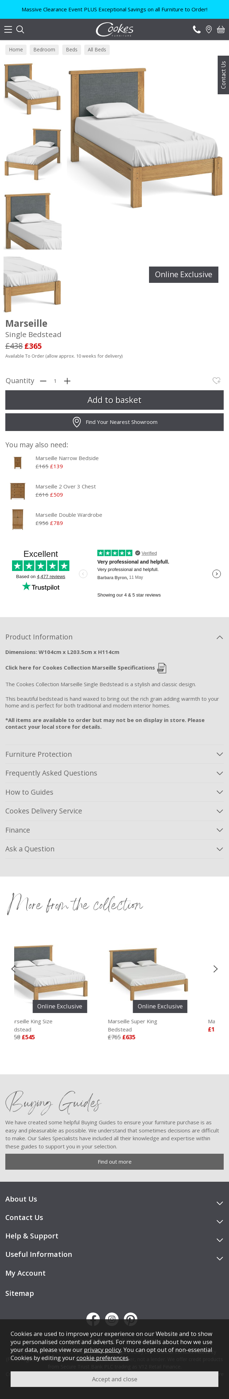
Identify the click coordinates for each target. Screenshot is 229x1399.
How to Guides (29, 792)
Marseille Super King (160, 1025)
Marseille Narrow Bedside (67, 457)
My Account (25, 1273)
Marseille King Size (60, 1025)
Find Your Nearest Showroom (114, 422)
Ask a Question (30, 849)
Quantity (20, 380)
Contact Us (223, 75)
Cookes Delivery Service (43, 811)
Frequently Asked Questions (51, 773)
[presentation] (13, 968)
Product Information (39, 637)
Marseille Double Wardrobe (68, 514)
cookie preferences (102, 1358)
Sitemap (19, 1293)
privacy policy (102, 1349)
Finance (17, 830)
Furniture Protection (38, 754)
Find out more (115, 1161)
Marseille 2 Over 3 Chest (65, 486)
